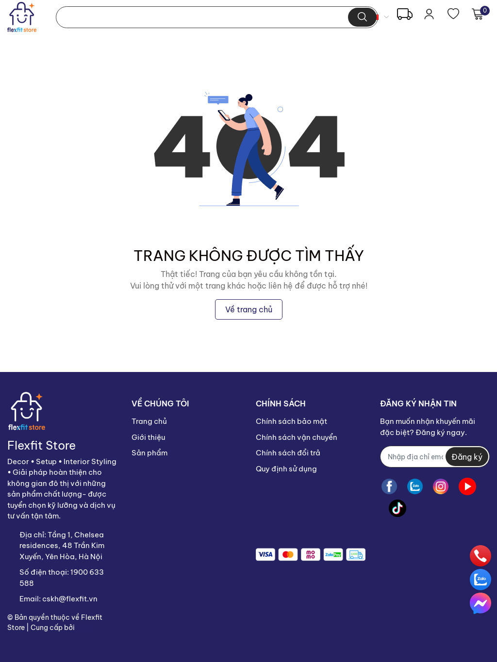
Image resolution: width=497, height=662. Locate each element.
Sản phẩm (149, 452)
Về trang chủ (248, 309)
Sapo (85, 627)
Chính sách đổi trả (288, 452)
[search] (362, 17)
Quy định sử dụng (286, 468)
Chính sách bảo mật (291, 421)
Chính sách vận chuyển (296, 437)
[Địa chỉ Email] (435, 457)
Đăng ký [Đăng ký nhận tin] (466, 457)
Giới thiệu (148, 437)
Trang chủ (149, 421)
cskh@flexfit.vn (70, 598)
